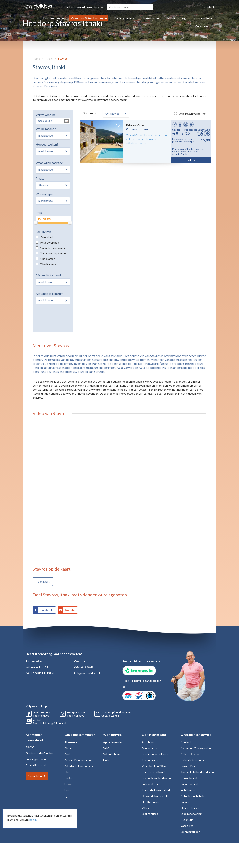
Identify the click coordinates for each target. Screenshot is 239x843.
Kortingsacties (124, 18)
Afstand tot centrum (49, 293)
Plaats (40, 178)
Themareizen (150, 18)
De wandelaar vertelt (155, 796)
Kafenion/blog (176, 18)
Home (36, 58)
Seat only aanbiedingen (156, 778)
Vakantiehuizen (112, 754)
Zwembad (46, 237)
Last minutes (150, 813)
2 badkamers (48, 264)
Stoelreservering (191, 813)
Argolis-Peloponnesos (78, 760)
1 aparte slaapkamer (52, 248)
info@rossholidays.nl (87, 673)
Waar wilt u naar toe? (50, 163)
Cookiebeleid (189, 778)
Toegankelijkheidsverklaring (198, 772)
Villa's (106, 748)
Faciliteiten (43, 232)
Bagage (185, 802)
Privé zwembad (49, 242)
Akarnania (70, 742)
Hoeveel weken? (47, 144)
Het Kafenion (150, 802)
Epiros (68, 784)
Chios (68, 772)
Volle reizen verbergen (192, 113)
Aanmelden (35, 776)
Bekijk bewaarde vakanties (84, 7)
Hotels (107, 760)
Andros (69, 754)
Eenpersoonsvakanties (156, 754)
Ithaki (49, 58)
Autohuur (148, 742)
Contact (186, 742)
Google (70, 610)
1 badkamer (47, 258)
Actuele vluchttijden (193, 796)
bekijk (33, 819)
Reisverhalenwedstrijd (156, 790)
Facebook (46, 610)
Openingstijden (190, 831)
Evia (66, 790)
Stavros (63, 58)
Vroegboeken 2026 (154, 766)
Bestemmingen (53, 18)
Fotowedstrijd (150, 784)
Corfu (68, 778)
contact (209, 7)
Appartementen (113, 742)
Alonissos (70, 748)
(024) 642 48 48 (84, 667)
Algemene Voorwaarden (196, 748)
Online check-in (190, 808)
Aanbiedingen (150, 748)
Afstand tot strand (48, 275)
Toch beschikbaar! (153, 772)
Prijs (39, 212)
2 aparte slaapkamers (53, 253)
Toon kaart (43, 581)
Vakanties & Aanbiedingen (89, 18)
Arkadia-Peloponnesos (78, 766)
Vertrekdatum (45, 115)
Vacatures (201, 26)
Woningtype (44, 194)
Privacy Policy (189, 766)
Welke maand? (46, 129)
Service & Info (202, 18)
